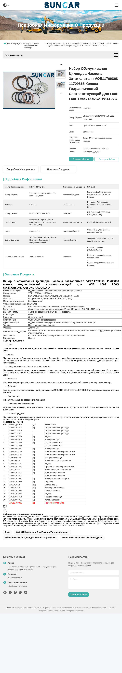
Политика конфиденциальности (19, 612)
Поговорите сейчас (82, 159)
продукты (18, 44)
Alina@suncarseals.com (17, 591)
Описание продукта (58, 169)
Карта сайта (39, 612)
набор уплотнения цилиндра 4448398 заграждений (30, 542)
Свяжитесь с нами (78, 599)
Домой (9, 44)
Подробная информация (21, 169)
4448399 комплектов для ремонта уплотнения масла (42, 536)
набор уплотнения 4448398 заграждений (82, 542)
